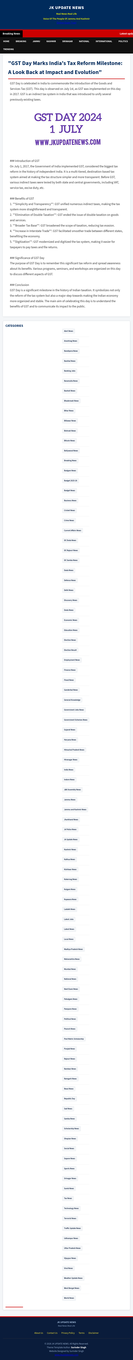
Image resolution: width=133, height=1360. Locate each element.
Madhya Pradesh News (73, 949)
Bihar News (68, 410)
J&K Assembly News (72, 789)
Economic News (70, 620)
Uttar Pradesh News (72, 1248)
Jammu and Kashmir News (75, 809)
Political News (70, 1019)
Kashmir (51, 41)
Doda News (68, 610)
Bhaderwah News (71, 401)
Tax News (68, 1198)
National (84, 41)
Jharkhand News (71, 819)
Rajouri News (69, 1059)
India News (68, 769)
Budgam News (70, 470)
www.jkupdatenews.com (66, 1354)
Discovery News (70, 600)
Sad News (68, 1108)
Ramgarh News (70, 1078)
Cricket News (69, 510)
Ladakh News (69, 909)
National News (70, 979)
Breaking (21, 41)
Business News (70, 500)
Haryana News (70, 739)
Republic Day (69, 1098)
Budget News (69, 490)
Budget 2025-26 (70, 480)
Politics (123, 41)
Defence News (70, 580)
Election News (70, 640)
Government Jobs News (74, 710)
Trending (8, 49)
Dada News (68, 570)
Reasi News (68, 1088)
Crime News (69, 520)
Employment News (72, 660)
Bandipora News (71, 351)
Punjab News (69, 1048)
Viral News (68, 1268)
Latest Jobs (68, 919)
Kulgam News (69, 889)
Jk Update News (71, 839)
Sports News (69, 1168)
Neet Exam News (71, 989)
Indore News (69, 779)
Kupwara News (70, 899)
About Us (38, 1333)
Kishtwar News (70, 869)
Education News (71, 630)
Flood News (69, 680)
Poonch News (69, 1029)
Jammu (36, 41)
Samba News (69, 1118)
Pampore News (70, 1009)
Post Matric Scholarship (74, 1039)
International (104, 41)
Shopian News (70, 1138)
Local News (68, 939)
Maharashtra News (72, 959)
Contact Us (52, 1333)
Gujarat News (69, 729)
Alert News (68, 331)
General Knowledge (72, 700)
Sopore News (69, 1158)
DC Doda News (70, 540)
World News (69, 1298)
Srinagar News (70, 1178)
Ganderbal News (71, 690)
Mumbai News (70, 969)
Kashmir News (70, 849)
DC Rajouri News (71, 550)
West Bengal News (71, 1288)
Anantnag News (70, 341)
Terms (81, 1333)
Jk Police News (70, 829)
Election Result (70, 650)
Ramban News (70, 1069)
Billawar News (70, 420)
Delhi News (68, 590)
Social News (69, 1148)
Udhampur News (71, 1238)
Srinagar (67, 41)
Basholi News (69, 391)
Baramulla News (71, 381)
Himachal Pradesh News (74, 750)
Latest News (69, 929)
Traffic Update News (72, 1228)
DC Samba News (71, 560)
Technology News (71, 1208)
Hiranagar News (70, 759)
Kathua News (69, 859)
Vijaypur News (70, 1258)
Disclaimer (94, 1333)
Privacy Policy (68, 1333)
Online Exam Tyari (66, 23)
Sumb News (69, 1188)
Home (6, 41)
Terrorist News (70, 1218)
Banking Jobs (69, 371)
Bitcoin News (69, 440)
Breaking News (70, 460)
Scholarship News (71, 1128)
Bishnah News (70, 430)
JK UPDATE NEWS (66, 8)
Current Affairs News (72, 530)
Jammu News (69, 799)
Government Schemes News (75, 720)
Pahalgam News (70, 999)
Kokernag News (70, 879)
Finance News (70, 670)
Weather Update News (73, 1278)
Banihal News (69, 361)
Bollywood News (71, 450)
